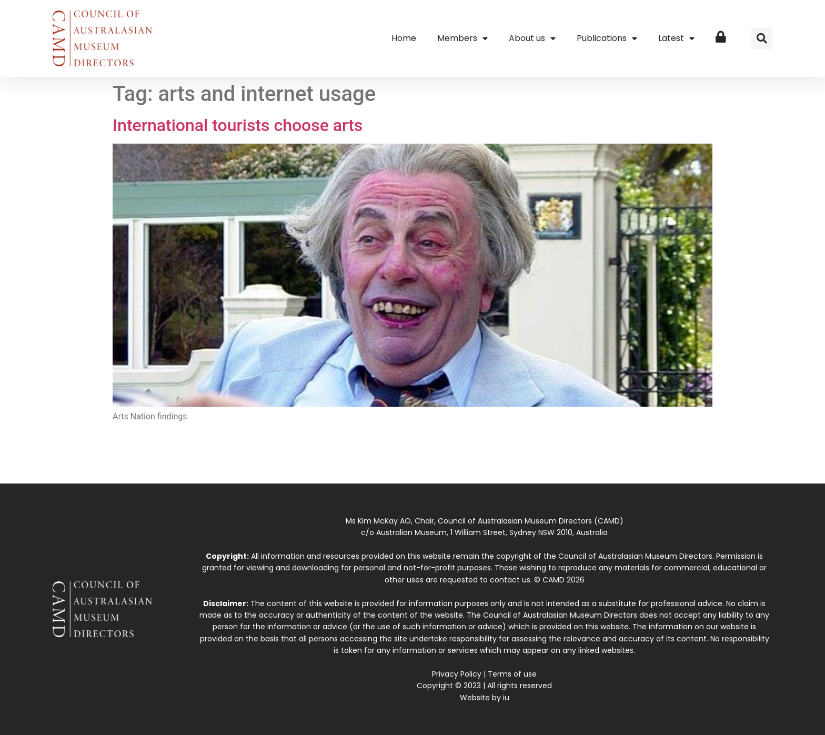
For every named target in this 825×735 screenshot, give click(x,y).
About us (532, 38)
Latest (676, 38)
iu (506, 697)
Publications (607, 38)
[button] (761, 38)
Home (403, 38)
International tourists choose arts (238, 125)
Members (462, 38)
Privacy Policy (456, 674)
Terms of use (512, 674)
